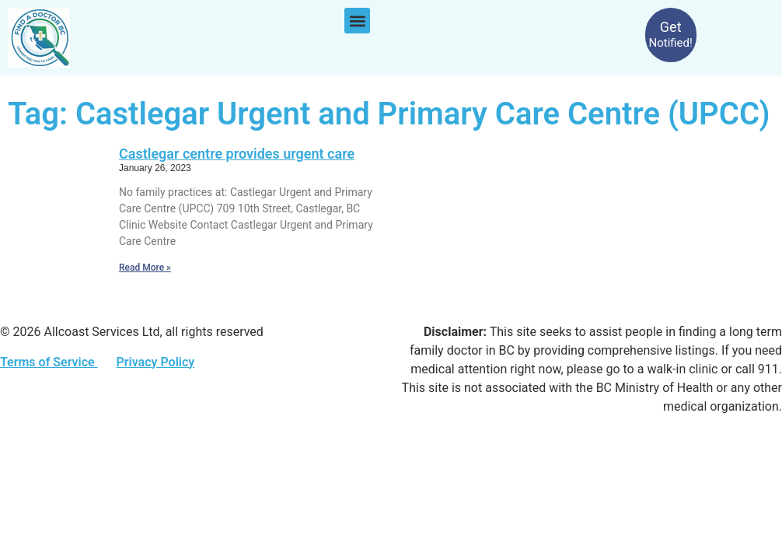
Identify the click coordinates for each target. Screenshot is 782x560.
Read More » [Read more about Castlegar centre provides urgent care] (145, 267)
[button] (357, 20)
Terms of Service (49, 362)
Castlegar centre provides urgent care (236, 153)
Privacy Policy (155, 362)
